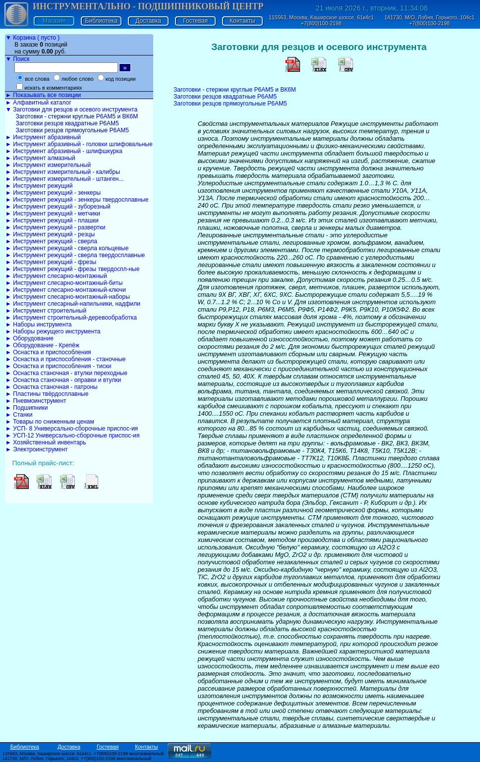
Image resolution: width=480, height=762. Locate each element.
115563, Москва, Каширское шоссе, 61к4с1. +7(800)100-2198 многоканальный (83, 753)
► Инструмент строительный (45, 310)
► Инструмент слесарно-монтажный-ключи (65, 289)
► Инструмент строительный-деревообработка (71, 317)
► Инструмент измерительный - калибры (62, 171)
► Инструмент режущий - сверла (51, 241)
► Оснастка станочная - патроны (51, 386)
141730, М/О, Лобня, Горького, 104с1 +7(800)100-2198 (429, 20)
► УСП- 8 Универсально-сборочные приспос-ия (71, 428)
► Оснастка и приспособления (48, 352)
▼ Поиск (17, 58)
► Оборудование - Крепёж (42, 345)
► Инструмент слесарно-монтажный (56, 275)
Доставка (148, 20)
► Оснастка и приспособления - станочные (65, 359)
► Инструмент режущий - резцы (50, 234)
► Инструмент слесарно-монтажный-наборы (67, 296)
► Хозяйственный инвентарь (45, 442)
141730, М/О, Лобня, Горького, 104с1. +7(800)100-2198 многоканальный (76, 758)
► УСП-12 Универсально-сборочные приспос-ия (72, 435)
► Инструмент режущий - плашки (52, 220)
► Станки (19, 414)
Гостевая (195, 20)
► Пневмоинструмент (35, 400)
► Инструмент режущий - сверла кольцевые (66, 248)
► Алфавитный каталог (38, 102)
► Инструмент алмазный (40, 158)
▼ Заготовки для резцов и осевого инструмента (71, 109)
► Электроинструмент (36, 449)
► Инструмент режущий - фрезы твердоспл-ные (72, 269)
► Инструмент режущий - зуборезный (58, 206)
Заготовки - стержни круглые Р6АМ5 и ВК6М (76, 116)
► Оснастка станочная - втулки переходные (66, 373)
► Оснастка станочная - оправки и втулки (63, 380)
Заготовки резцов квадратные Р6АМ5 (66, 123)
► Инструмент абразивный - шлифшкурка (63, 151)
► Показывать (43, 95)
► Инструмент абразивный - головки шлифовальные (79, 144)
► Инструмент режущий (38, 185)
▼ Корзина (32, 37)
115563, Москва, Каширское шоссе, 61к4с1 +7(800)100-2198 (321, 20)
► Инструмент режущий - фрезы (50, 262)
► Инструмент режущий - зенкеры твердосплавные (76, 199)
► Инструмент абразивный (43, 137)
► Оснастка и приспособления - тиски (58, 366)
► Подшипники (26, 407)
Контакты (242, 20)
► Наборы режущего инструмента (52, 331)
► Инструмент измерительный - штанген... (64, 178)
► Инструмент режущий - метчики (52, 213)
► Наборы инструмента (38, 324)
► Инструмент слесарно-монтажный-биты (63, 282)
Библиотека (101, 20)
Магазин (54, 20)
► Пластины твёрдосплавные (46, 393)
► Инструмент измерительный (48, 165)
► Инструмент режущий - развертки (55, 227)
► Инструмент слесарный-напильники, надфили (72, 303)
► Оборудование (29, 338)
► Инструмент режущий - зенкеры (53, 192)
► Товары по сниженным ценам (49, 421)
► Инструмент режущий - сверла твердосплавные (75, 255)
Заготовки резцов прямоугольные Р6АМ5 (71, 130)
